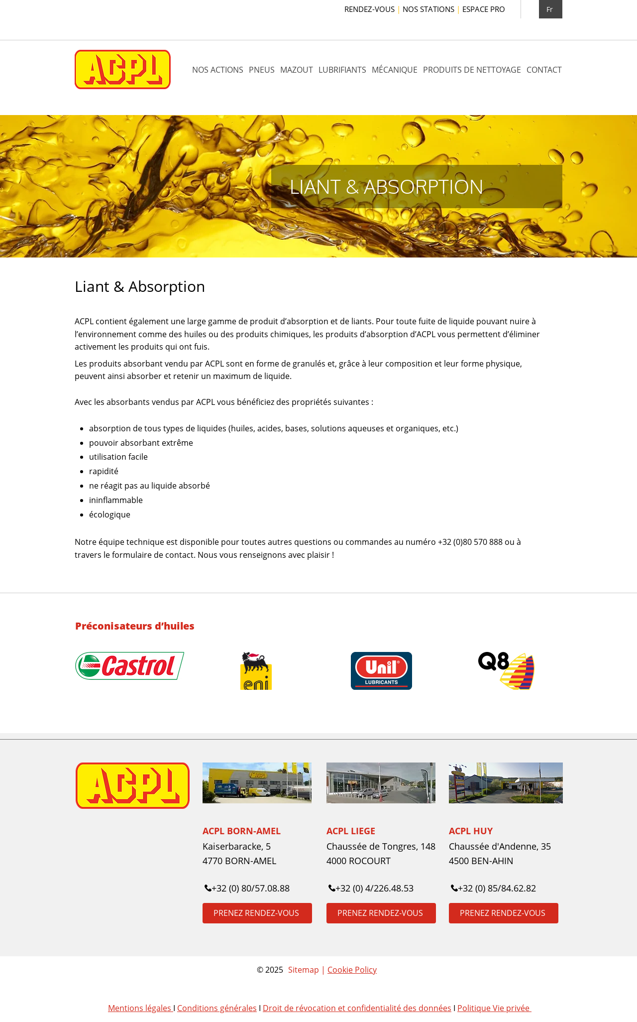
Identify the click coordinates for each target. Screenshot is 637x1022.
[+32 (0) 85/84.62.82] (495, 888)
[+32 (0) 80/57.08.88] (249, 888)
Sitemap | (307, 969)
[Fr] (550, 9)
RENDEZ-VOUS (373, 9)
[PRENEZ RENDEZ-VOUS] (257, 913)
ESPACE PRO (483, 9)
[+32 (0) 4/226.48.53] (372, 888)
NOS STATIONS (432, 9)
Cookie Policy (352, 969)
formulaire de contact (153, 554)
